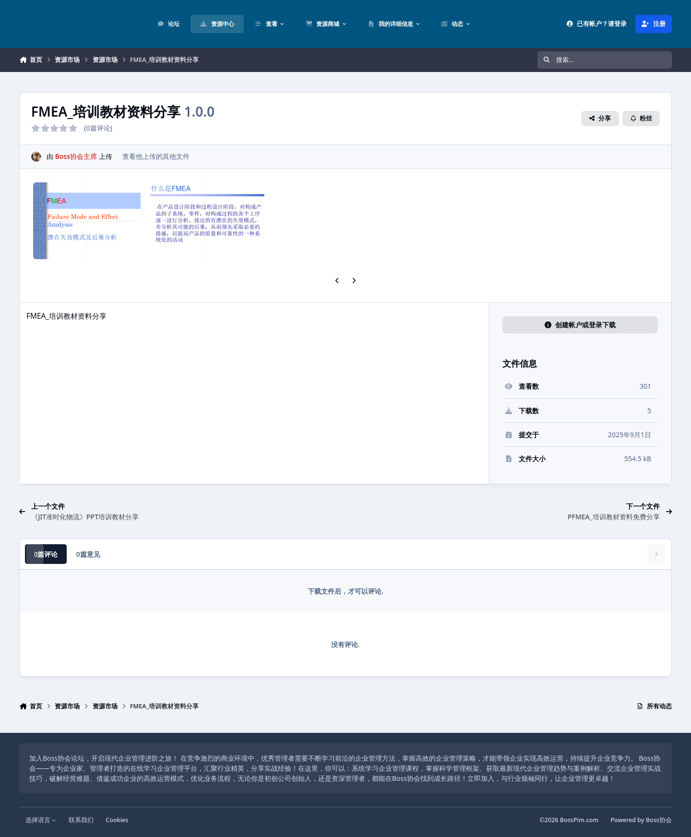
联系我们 (81, 820)
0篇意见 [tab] (88, 554)
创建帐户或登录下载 (580, 324)
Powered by (641, 820)
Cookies (117, 820)
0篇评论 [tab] (46, 554)
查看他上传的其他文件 (156, 156)
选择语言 (41, 820)
